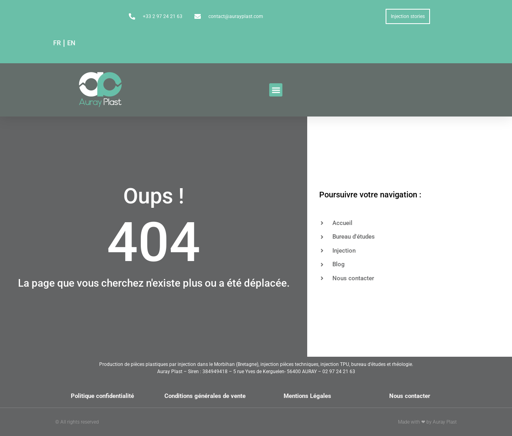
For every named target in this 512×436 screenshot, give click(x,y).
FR (57, 43)
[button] (275, 89)
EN (71, 43)
